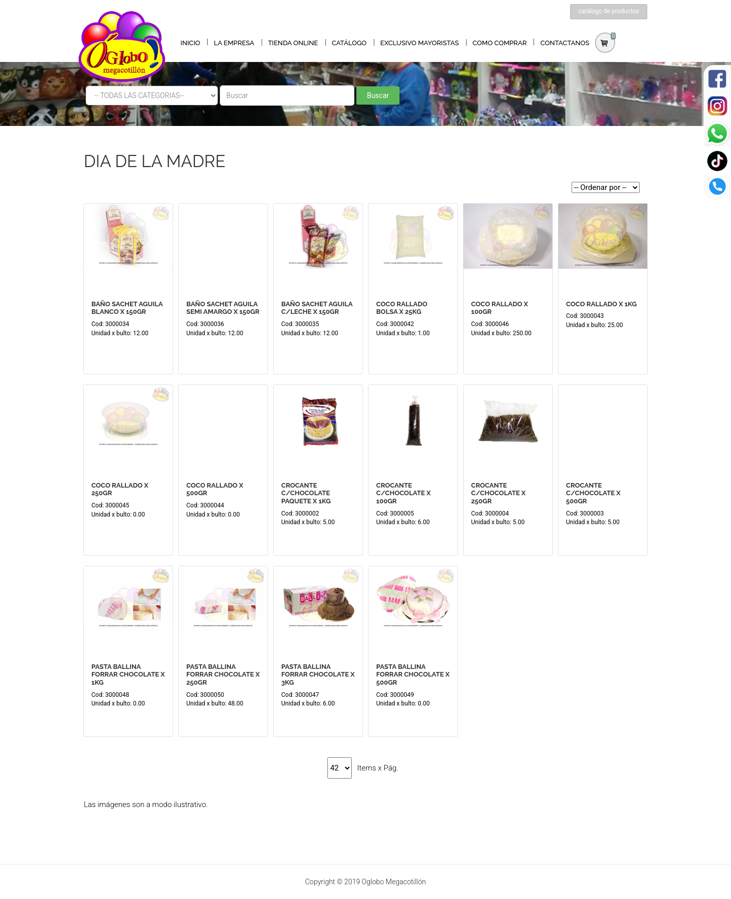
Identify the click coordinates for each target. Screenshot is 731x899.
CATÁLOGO (349, 43)
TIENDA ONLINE (293, 43)
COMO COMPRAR (500, 43)
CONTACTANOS (565, 43)
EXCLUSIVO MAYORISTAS (419, 43)
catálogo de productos (608, 11)
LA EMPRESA (234, 43)
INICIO (191, 43)
